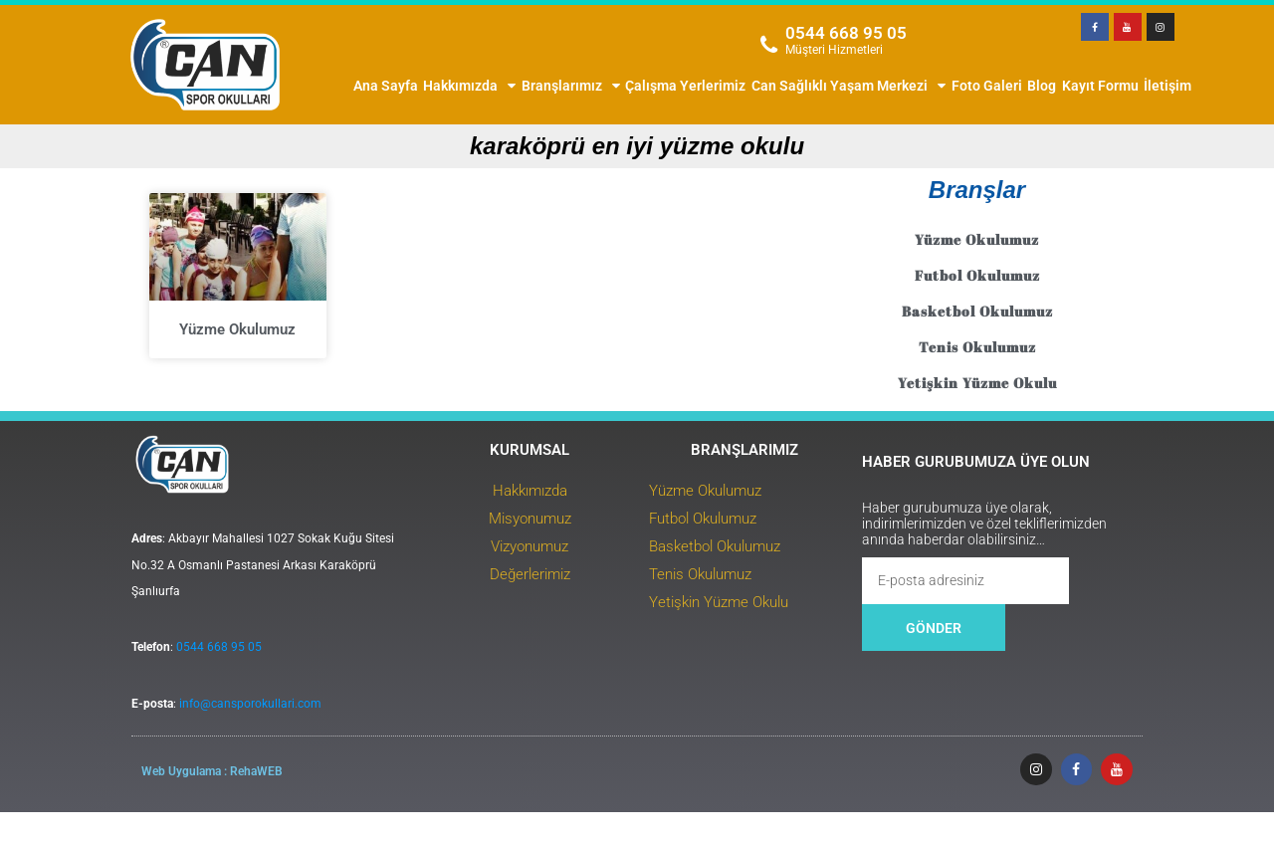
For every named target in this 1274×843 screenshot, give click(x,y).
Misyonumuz (554, 551)
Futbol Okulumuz (1091, 275)
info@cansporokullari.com (198, 731)
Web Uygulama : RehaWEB (160, 789)
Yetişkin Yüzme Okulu (1090, 382)
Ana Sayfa (385, 86)
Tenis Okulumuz (1091, 346)
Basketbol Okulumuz (1091, 311)
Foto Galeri (987, 86)
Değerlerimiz (554, 607)
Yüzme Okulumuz (221, 387)
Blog (1041, 86)
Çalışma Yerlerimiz (685, 86)
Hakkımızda (469, 86)
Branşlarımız (571, 86)
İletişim (1167, 86)
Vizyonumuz (553, 579)
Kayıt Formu (1100, 86)
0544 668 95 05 (846, 33)
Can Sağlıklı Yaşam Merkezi (848, 86)
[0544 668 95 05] (769, 45)
